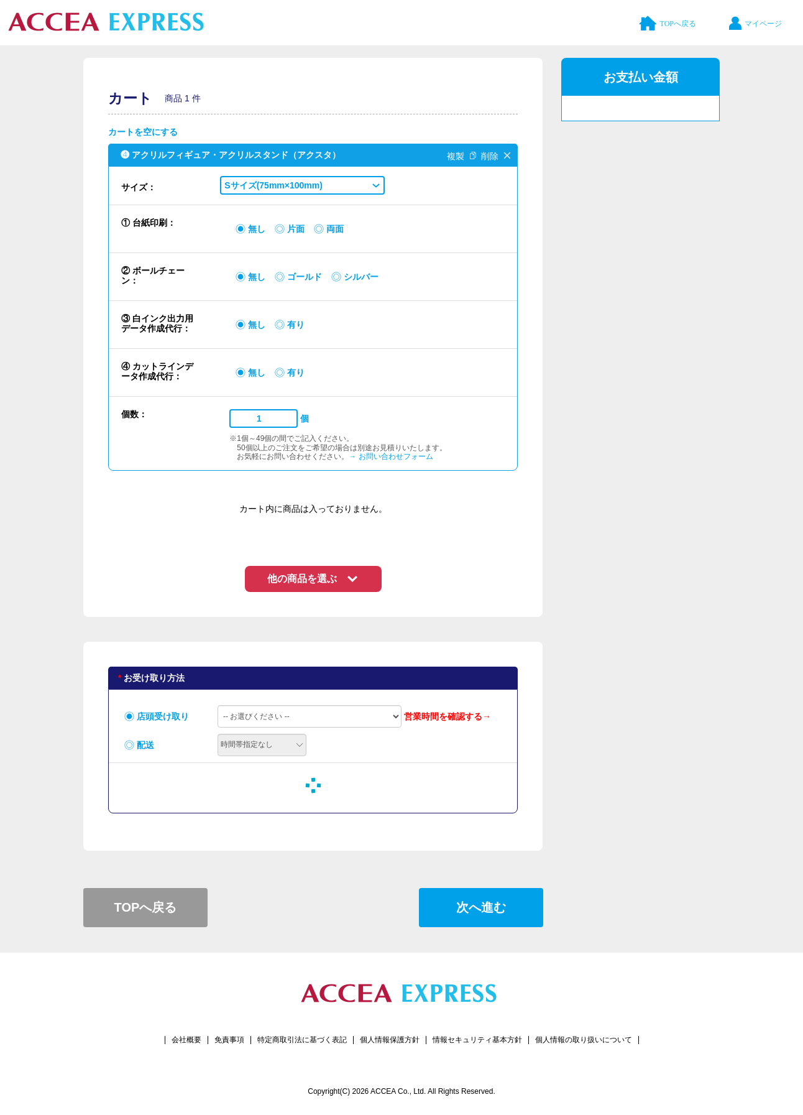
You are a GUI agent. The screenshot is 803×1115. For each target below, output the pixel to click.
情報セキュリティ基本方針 (477, 1039)
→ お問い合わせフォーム (391, 456)
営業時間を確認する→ (447, 716)
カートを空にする (143, 132)
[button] (302, 185)
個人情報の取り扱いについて (583, 1039)
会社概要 (186, 1039)
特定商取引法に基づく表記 (302, 1039)
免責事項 (229, 1039)
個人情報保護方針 (390, 1039)
